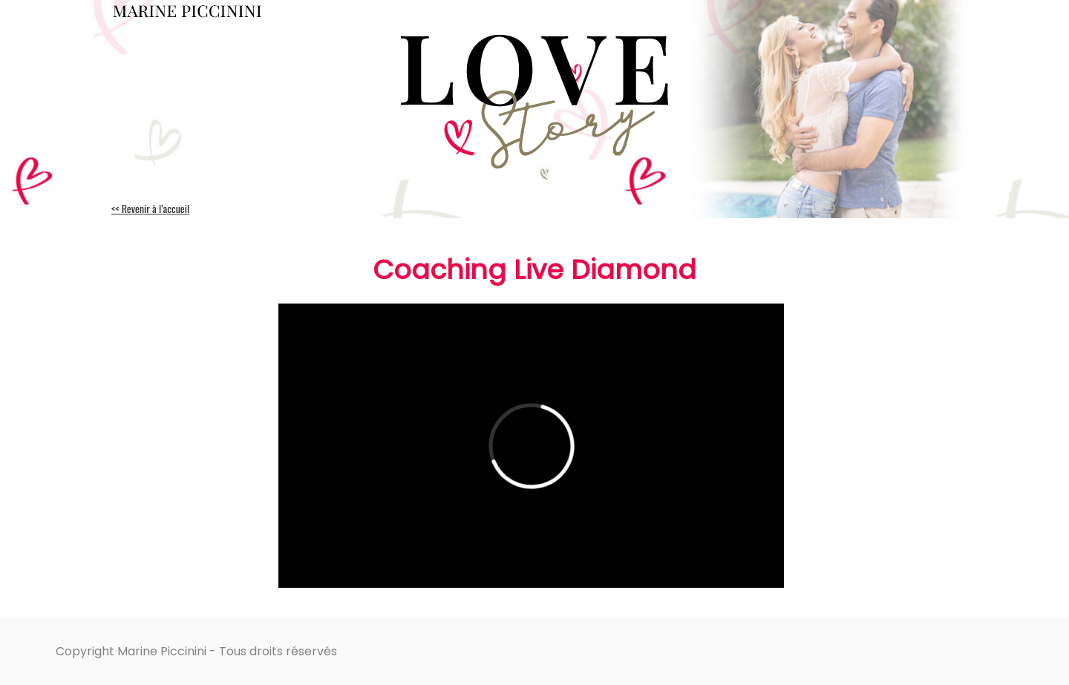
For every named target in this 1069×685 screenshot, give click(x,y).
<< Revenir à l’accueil (150, 208)
